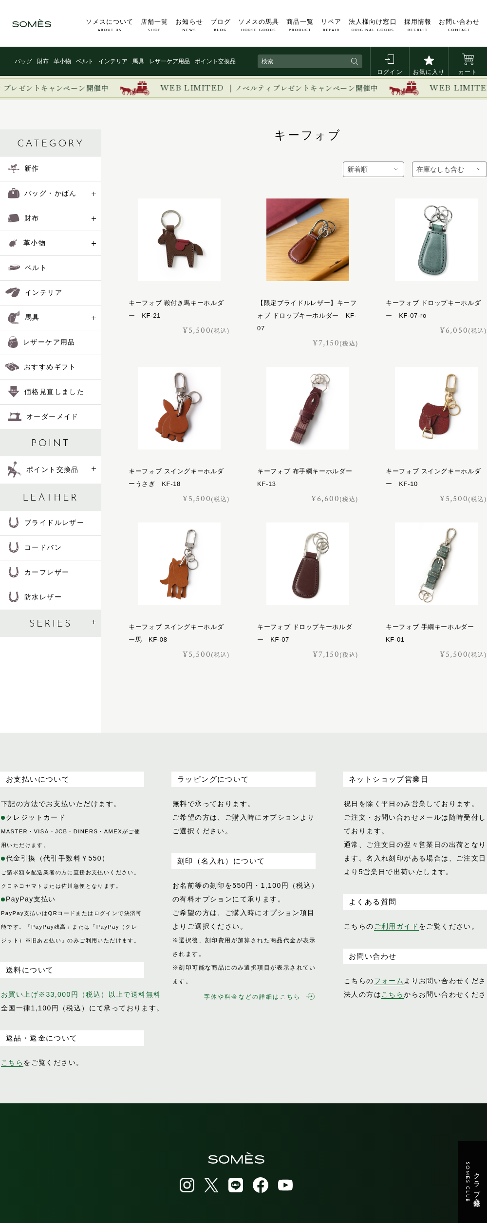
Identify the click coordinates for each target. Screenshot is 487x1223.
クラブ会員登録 (473, 1182)
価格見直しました (46, 391)
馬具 (138, 61)
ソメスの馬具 (258, 25)
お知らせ (189, 25)
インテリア (113, 61)
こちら (12, 1062)
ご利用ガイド (396, 926)
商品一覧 (300, 25)
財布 (43, 61)
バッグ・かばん (42, 193)
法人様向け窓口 (372, 25)
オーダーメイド (43, 416)
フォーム (389, 981)
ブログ (220, 25)
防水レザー (35, 597)
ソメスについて (109, 25)
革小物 (62, 61)
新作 (23, 168)
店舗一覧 (154, 25)
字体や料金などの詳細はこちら (259, 996)
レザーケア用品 (169, 61)
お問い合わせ (459, 25)
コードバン (35, 547)
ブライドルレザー (46, 522)
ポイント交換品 (215, 61)
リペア (331, 25)
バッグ (23, 61)
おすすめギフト (40, 366)
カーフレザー (38, 572)
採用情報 (417, 25)
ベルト (85, 61)
